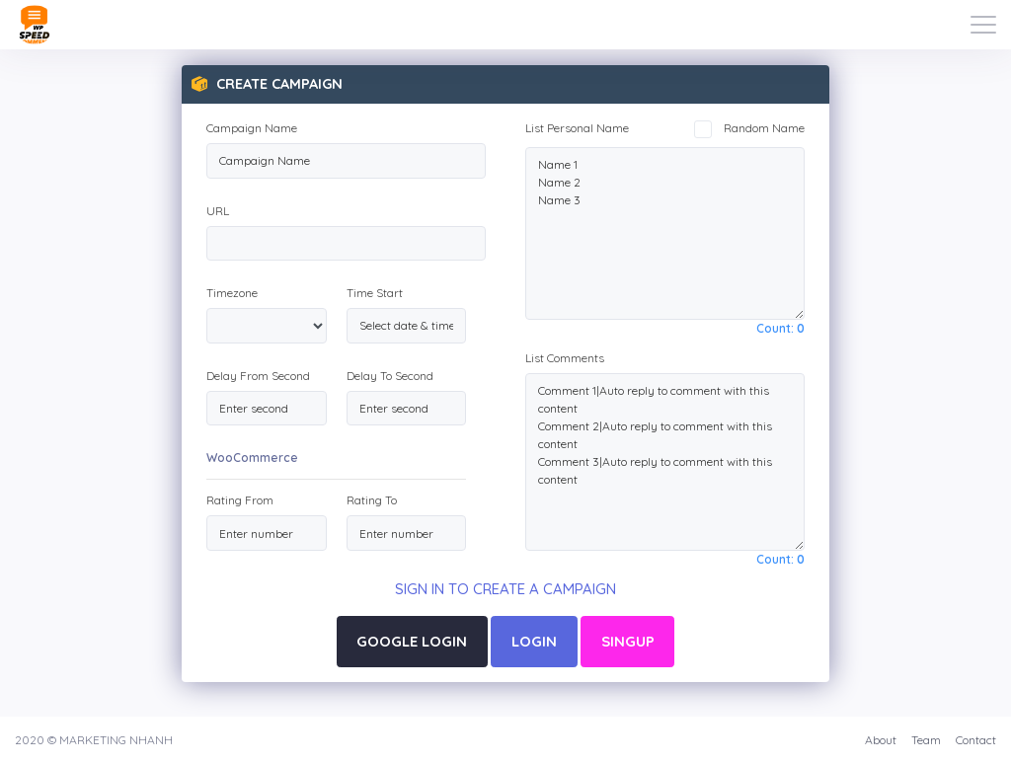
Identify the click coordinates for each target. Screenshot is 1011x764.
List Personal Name (577, 127)
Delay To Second (390, 375)
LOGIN (534, 641)
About (880, 739)
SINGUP (628, 641)
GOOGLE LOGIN (411, 641)
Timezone (232, 292)
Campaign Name (251, 127)
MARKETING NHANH (116, 739)
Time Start (375, 292)
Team (926, 739)
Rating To (372, 500)
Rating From (239, 500)
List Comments (564, 357)
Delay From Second (258, 375)
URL (217, 210)
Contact (976, 739)
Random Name (749, 128)
